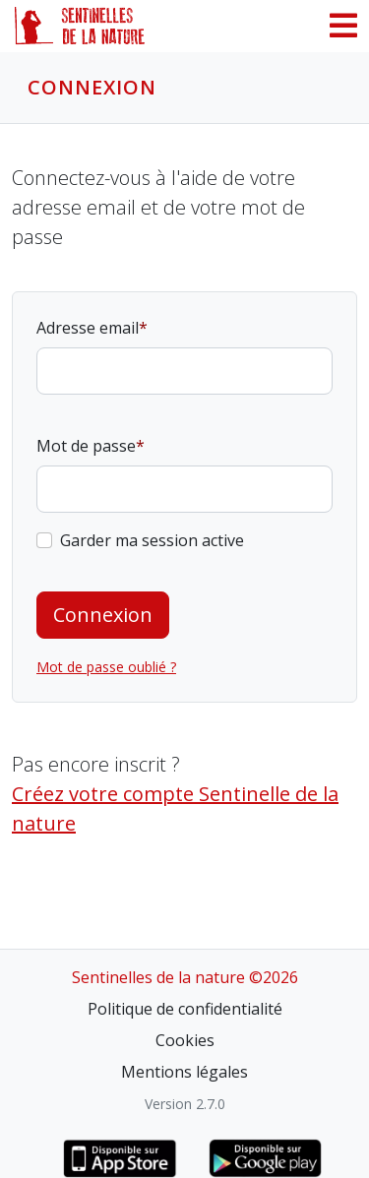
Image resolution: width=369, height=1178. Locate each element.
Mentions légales (184, 1072)
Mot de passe (86, 446)
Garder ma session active (152, 540)
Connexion (103, 614)
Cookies (185, 1040)
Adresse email (87, 328)
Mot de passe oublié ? (106, 666)
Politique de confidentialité (185, 1009)
